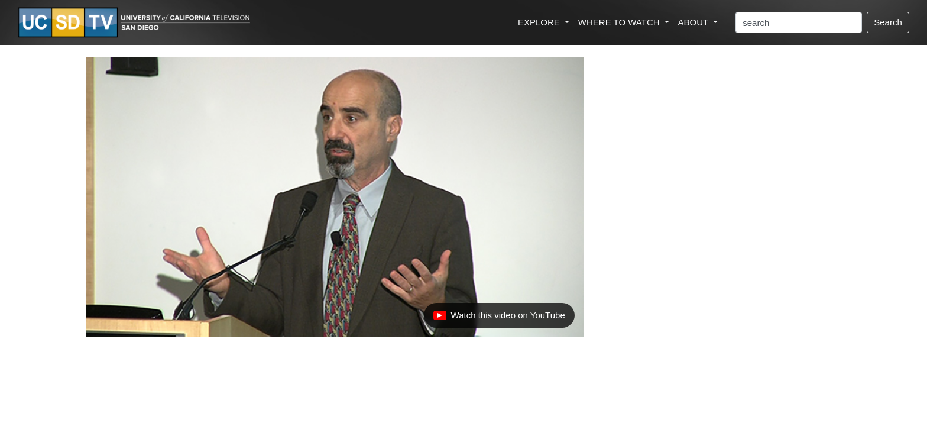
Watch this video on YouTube (499, 318)
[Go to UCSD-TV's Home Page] (136, 23)
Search (888, 22)
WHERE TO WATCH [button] (620, 22)
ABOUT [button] (694, 22)
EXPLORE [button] (540, 22)
